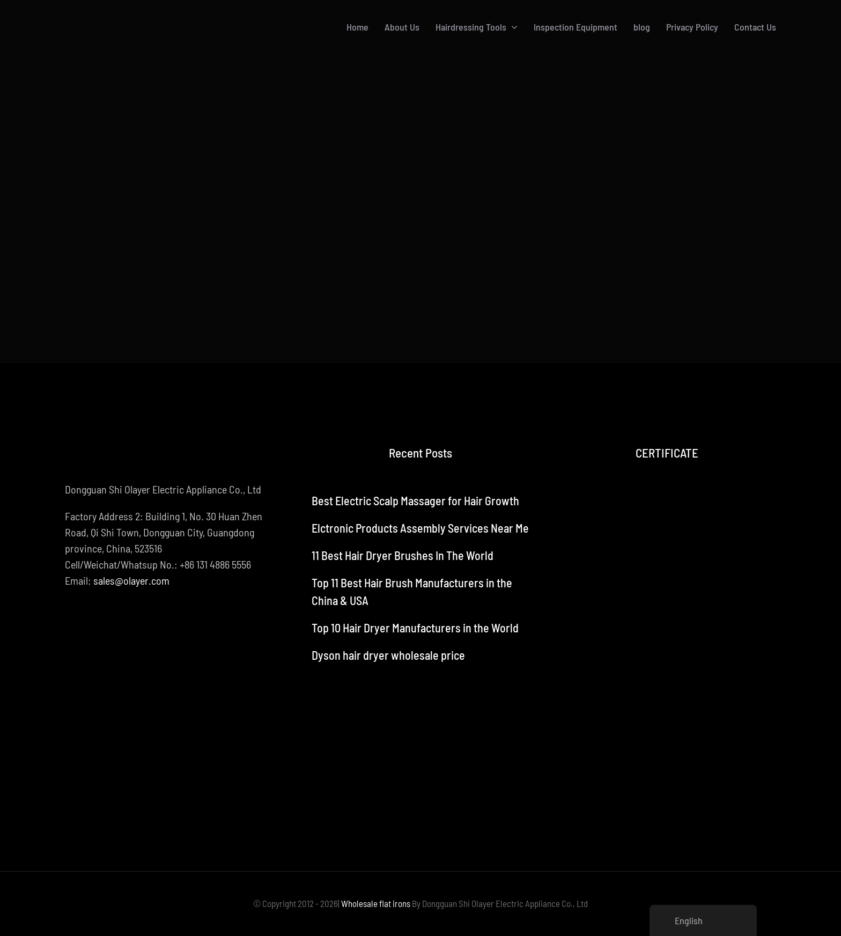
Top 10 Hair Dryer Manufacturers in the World (415, 628)
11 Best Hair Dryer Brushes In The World (402, 555)
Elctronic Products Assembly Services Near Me (420, 528)
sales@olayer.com (131, 580)
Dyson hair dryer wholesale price (388, 655)
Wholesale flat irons (375, 903)
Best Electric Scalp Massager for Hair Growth (415, 500)
